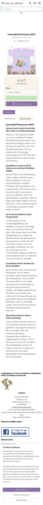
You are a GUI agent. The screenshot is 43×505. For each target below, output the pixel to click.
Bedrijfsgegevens (8, 444)
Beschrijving (10, 118)
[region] (21, 467)
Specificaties (25, 118)
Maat (8, 88)
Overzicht (9, 112)
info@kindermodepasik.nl (21, 407)
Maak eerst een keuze (21, 98)
